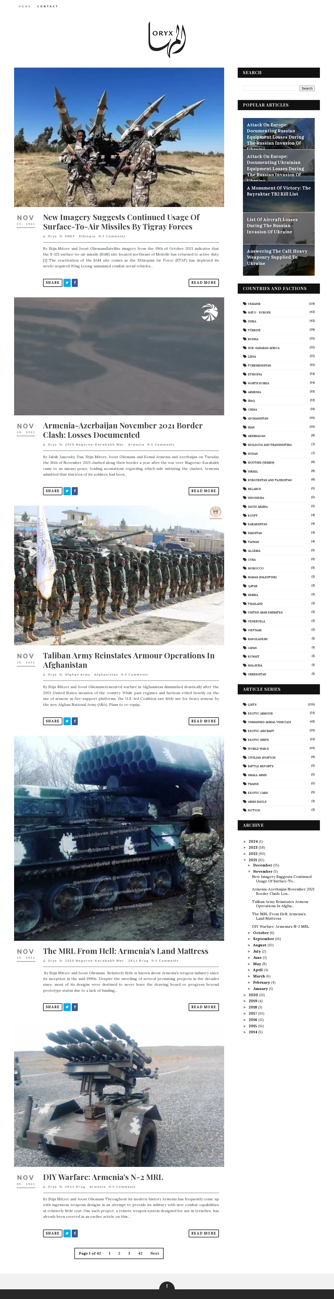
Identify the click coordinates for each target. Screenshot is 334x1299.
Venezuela (256, 621)
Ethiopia (87, 233)
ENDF (70, 233)
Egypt (253, 515)
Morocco (255, 568)
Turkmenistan (259, 365)
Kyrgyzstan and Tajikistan (269, 480)
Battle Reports (260, 766)
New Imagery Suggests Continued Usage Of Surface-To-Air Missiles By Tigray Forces (121, 219)
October (261, 932)
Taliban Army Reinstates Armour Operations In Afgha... (280, 903)
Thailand (255, 603)
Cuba (251, 559)
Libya (252, 356)
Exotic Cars (257, 792)
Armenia (136, 439)
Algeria (254, 550)
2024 (253, 841)
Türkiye (254, 330)
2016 (253, 1019)
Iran (251, 427)
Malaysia (255, 665)
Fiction (254, 810)
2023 (253, 847)
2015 (253, 1025)
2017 (253, 1013)
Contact (48, 6)
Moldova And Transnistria (269, 444)
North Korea (258, 383)
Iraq (251, 400)
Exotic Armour (260, 713)
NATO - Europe (259, 312)
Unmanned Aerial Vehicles (269, 722)
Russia (253, 339)
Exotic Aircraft (261, 731)
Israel (253, 471)
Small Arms (257, 775)
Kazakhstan (257, 524)
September (264, 938)
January (261, 988)
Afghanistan (106, 667)
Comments (114, 233)
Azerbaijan (256, 436)
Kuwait (253, 656)
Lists (252, 704)
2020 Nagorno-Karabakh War (94, 439)
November (263, 871)
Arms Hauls (257, 801)
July (257, 951)
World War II (258, 748)
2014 (253, 1031)
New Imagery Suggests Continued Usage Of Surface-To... (281, 878)
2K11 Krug (138, 949)
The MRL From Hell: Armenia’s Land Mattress (126, 939)
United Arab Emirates (265, 612)
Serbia (253, 595)
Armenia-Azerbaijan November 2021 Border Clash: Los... (283, 891)
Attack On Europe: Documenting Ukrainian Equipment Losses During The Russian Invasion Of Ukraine (275, 168)
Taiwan (253, 542)
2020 (253, 994)
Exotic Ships (258, 739)
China (252, 409)
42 (138, 1239)
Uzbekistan (257, 674)
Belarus (254, 489)
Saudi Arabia (257, 506)
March (259, 975)
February (262, 982)
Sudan (253, 453)
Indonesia (256, 497)
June (257, 957)
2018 (253, 1007)
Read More (200, 280)
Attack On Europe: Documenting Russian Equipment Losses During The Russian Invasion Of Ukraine (275, 137)
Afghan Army (78, 667)
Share (53, 280)
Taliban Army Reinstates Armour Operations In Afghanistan (129, 653)
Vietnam (254, 630)
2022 (253, 853)
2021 (253, 859)
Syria (252, 321)
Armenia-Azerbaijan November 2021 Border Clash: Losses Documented (123, 425)
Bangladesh (257, 639)
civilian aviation (261, 757)
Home (25, 6)
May (257, 963)
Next (153, 1239)
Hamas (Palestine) (262, 577)
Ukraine (254, 303)
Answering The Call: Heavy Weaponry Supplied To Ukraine (277, 257)
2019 (253, 1000)
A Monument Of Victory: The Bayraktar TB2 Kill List (279, 191)
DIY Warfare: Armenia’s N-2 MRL (103, 1163)
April (258, 969)
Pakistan (255, 533)
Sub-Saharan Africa (263, 348)
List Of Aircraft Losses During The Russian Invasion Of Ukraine (272, 225)
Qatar (252, 586)
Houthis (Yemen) (261, 462)
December (263, 865)
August (260, 944)
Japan (252, 648)
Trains (253, 784)
